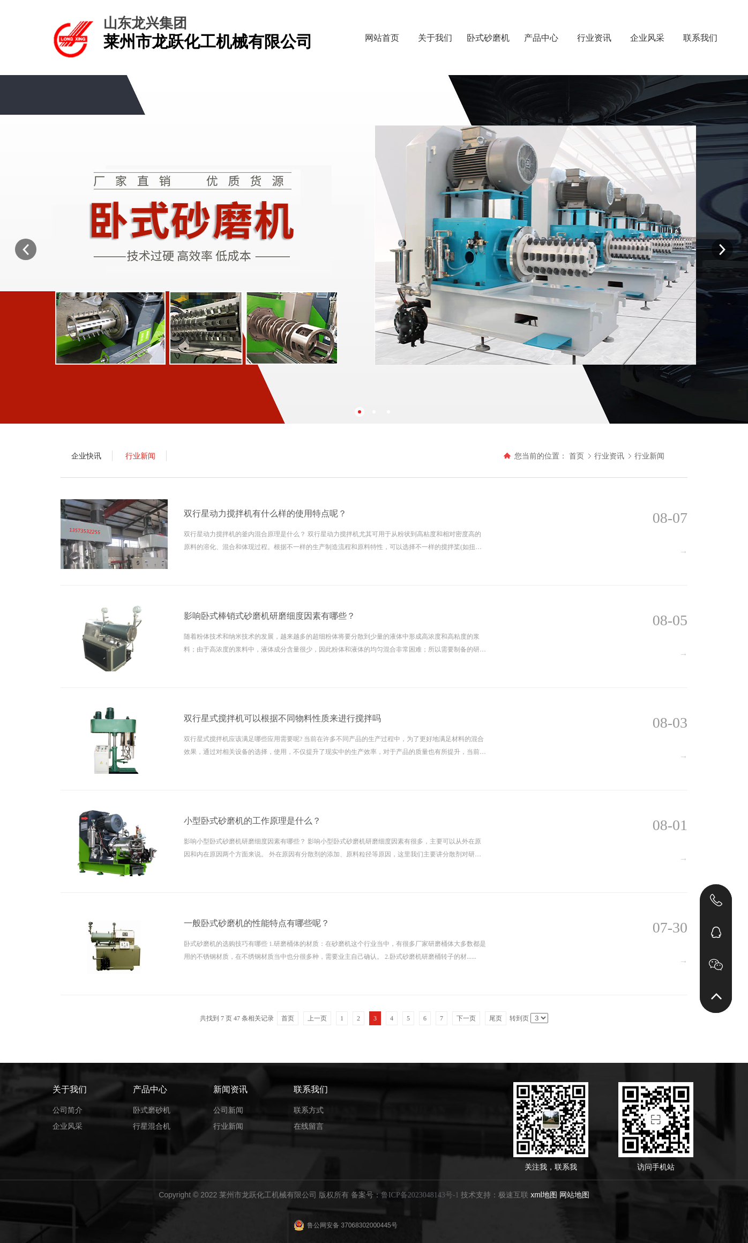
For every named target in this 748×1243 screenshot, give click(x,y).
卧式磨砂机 (151, 1110)
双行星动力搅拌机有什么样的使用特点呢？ (265, 513)
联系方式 (309, 1110)
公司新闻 (228, 1110)
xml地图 (543, 1194)
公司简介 (68, 1110)
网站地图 (574, 1194)
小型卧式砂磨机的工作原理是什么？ (252, 820)
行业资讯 (594, 37)
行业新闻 (649, 456)
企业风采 (647, 37)
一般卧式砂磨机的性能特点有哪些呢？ (257, 923)
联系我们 (700, 37)
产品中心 (541, 37)
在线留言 (309, 1126)
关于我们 (435, 37)
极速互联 (513, 1194)
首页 (576, 456)
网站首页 (382, 37)
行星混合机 (151, 1126)
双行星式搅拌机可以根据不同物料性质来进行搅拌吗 (282, 718)
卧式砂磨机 (488, 37)
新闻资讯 (230, 1089)
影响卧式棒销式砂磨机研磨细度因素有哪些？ (269, 615)
